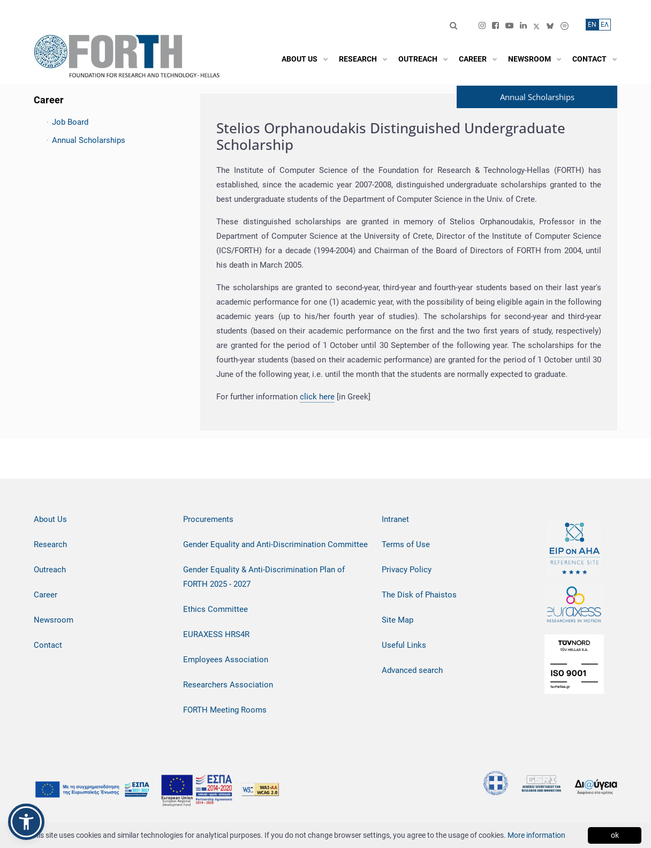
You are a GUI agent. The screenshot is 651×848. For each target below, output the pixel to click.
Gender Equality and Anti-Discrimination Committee (275, 544)
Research (50, 544)
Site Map (397, 620)
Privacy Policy (407, 569)
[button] (26, 821)
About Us (50, 519)
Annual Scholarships (88, 140)
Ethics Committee (215, 609)
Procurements (208, 519)
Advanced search (412, 670)
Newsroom (53, 620)
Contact (48, 645)
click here (317, 397)
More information (536, 835)
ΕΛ (605, 24)
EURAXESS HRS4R (216, 634)
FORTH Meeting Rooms (225, 710)
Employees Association (225, 659)
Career (45, 595)
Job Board (70, 122)
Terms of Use (406, 544)
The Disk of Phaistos (419, 595)
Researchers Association (228, 685)
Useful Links (404, 645)
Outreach (50, 569)
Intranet (395, 519)
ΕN (592, 24)
